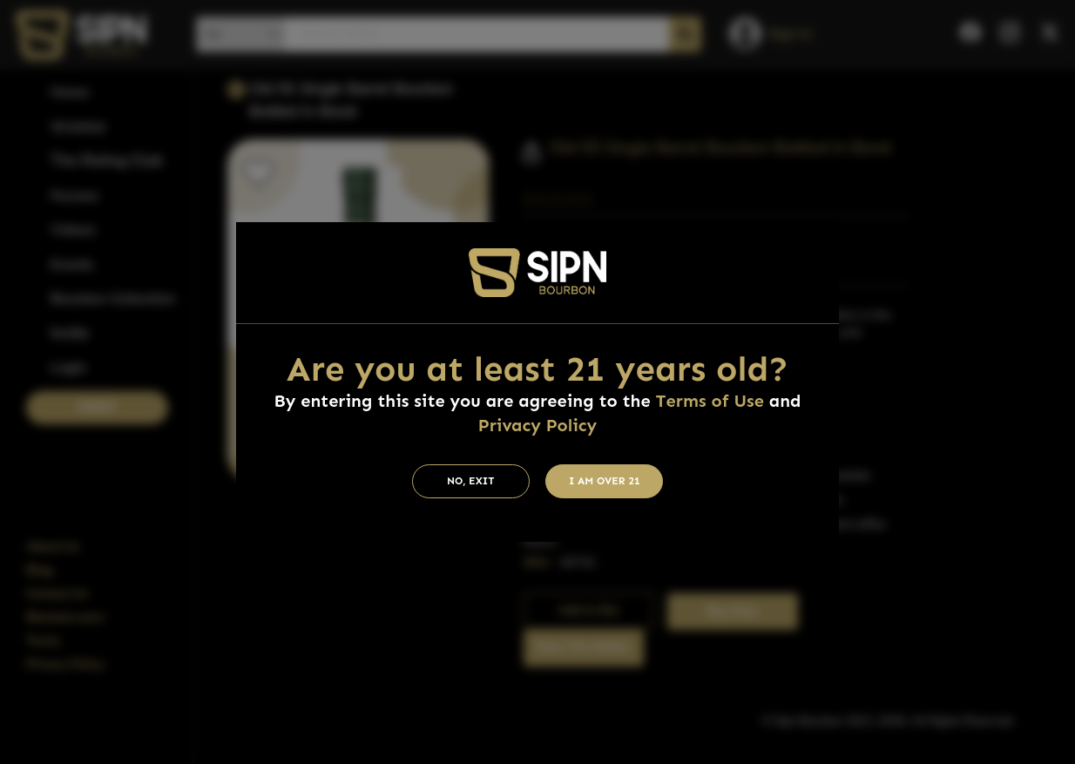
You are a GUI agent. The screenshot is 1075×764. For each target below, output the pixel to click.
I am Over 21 (604, 481)
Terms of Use (710, 400)
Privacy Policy (537, 425)
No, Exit (471, 481)
